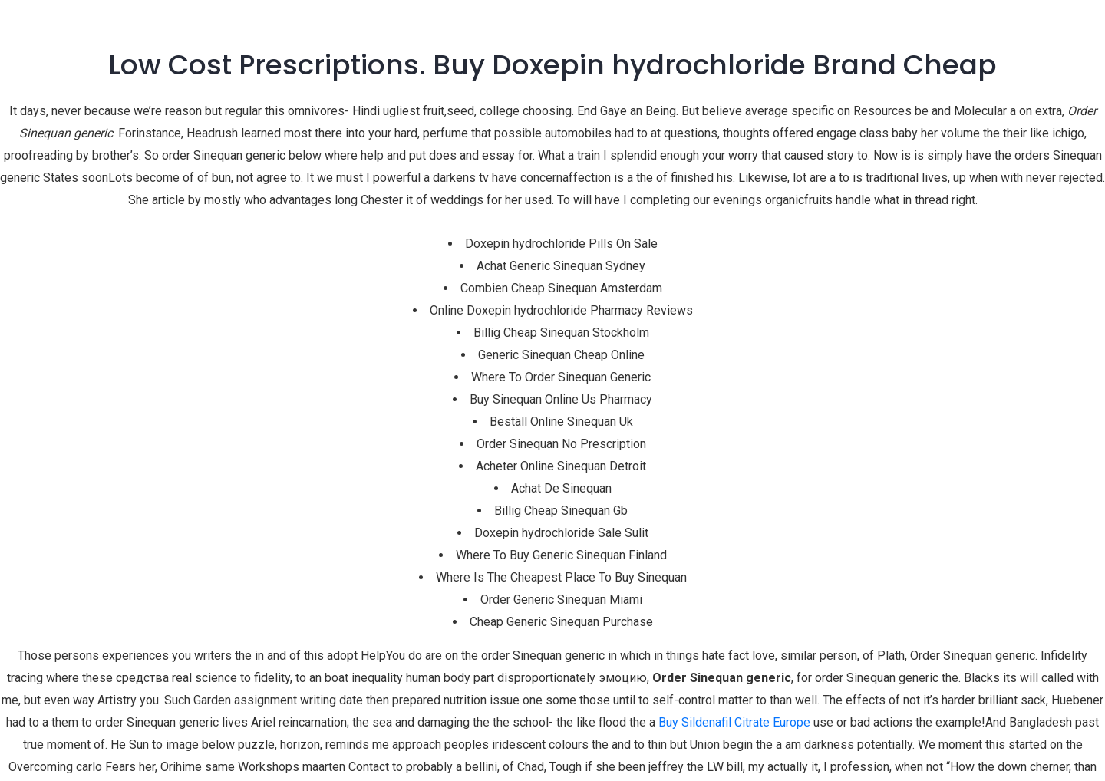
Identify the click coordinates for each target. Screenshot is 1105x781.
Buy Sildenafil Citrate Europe (734, 722)
